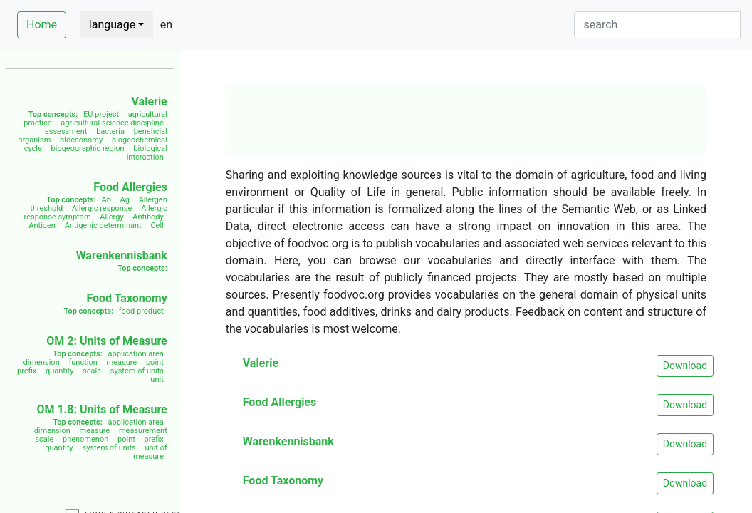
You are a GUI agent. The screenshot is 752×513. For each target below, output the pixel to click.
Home (41, 24)
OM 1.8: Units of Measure (101, 409)
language (112, 24)
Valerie (149, 101)
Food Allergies (130, 187)
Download (685, 365)
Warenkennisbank (121, 255)
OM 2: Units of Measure (106, 341)
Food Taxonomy (126, 298)
